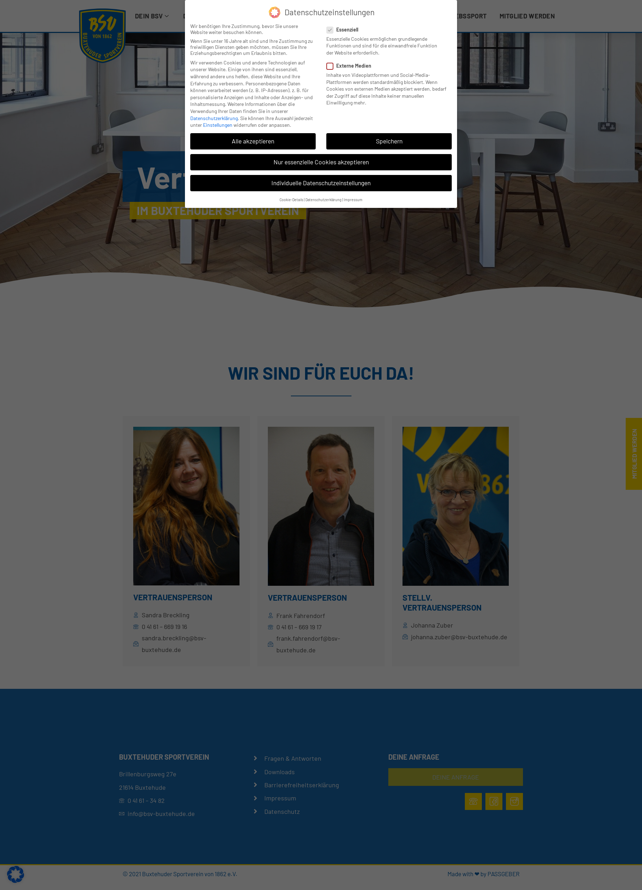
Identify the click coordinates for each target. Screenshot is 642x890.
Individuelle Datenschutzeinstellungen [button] (321, 183)
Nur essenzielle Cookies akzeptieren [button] (321, 162)
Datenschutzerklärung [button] (323, 199)
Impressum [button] (353, 199)
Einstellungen (217, 125)
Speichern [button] (389, 141)
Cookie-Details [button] (291, 199)
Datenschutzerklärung (214, 118)
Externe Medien (351, 66)
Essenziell (344, 30)
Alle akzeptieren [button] (253, 141)
